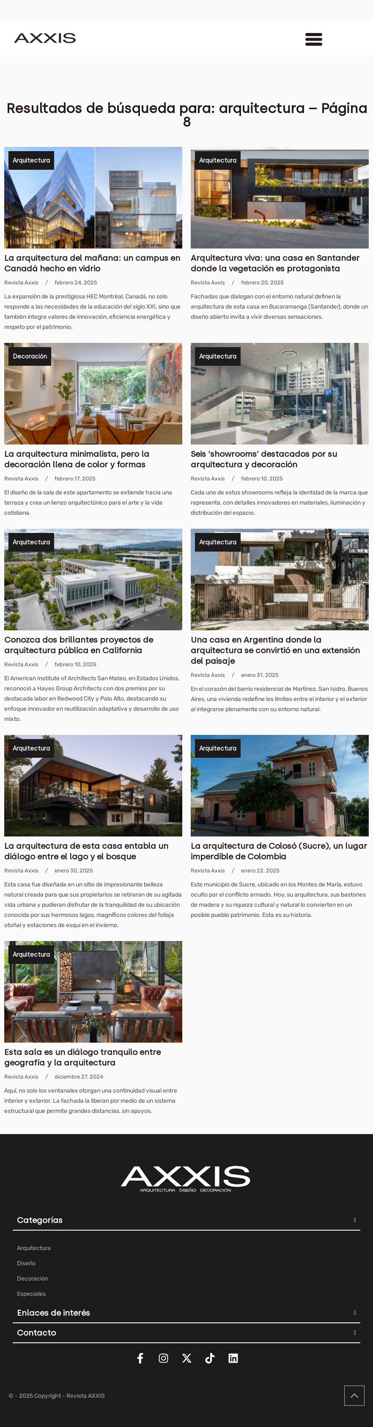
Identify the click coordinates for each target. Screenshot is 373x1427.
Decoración (30, 356)
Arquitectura (31, 160)
